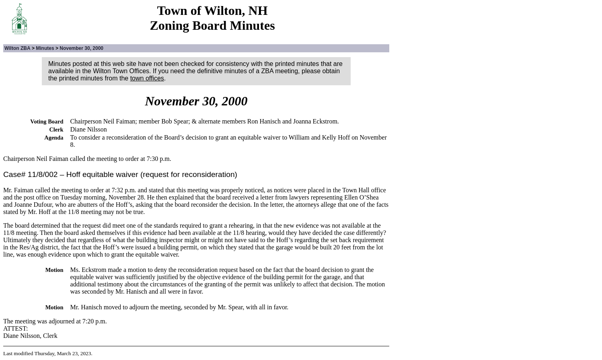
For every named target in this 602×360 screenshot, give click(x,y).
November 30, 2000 (81, 48)
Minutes (45, 48)
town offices (147, 78)
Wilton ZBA (17, 48)
